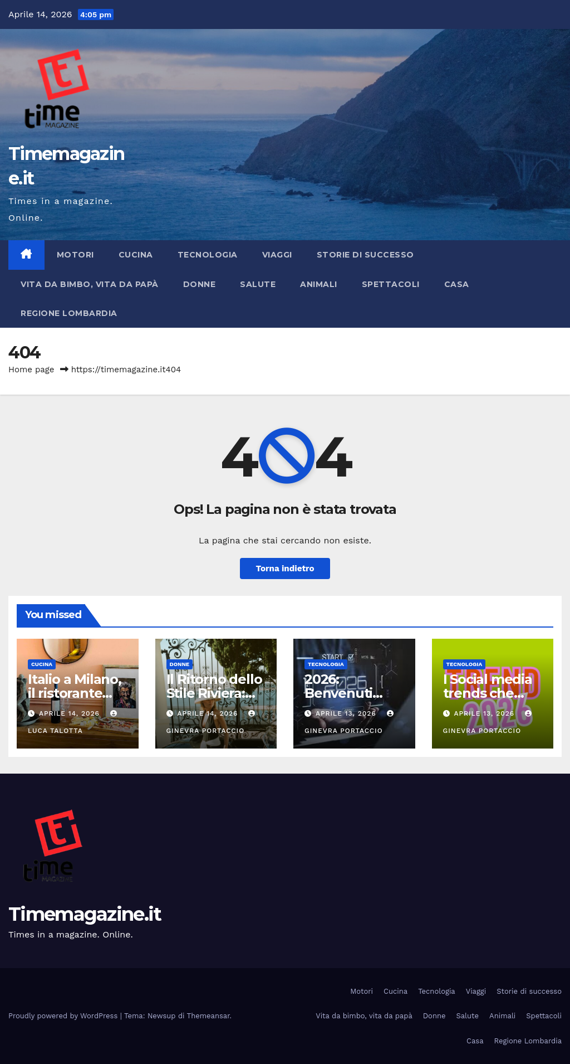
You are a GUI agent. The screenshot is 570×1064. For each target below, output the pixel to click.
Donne (199, 284)
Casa (456, 284)
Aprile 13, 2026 (347, 713)
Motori (75, 255)
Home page (31, 370)
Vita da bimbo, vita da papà (90, 284)
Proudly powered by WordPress (64, 1016)
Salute (258, 284)
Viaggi (277, 255)
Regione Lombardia (69, 313)
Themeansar (208, 1016)
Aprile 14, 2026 (70, 713)
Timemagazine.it (84, 914)
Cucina (136, 255)
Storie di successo (365, 255)
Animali (318, 284)
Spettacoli (391, 284)
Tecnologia (208, 255)
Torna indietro (284, 568)
